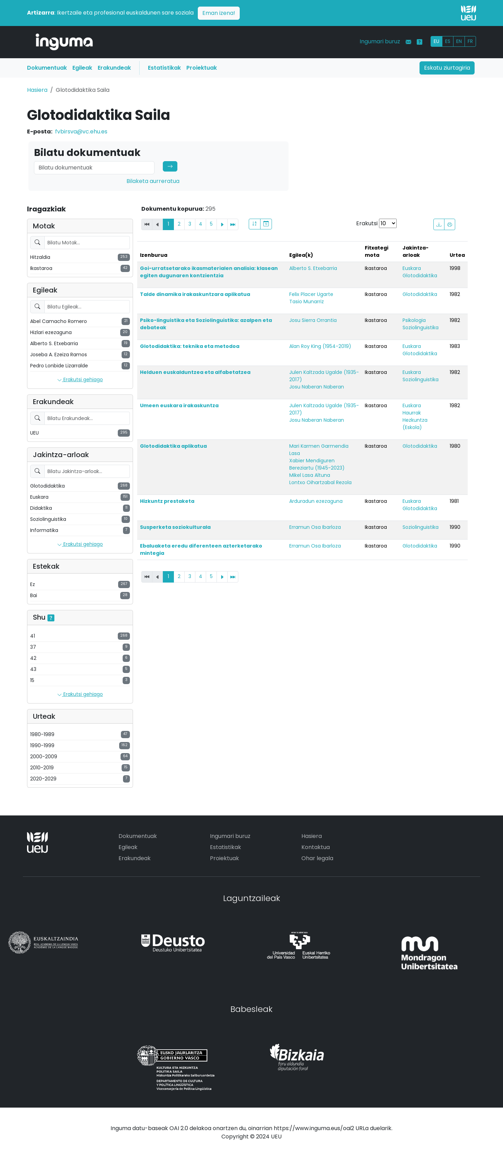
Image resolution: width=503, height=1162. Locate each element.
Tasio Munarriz (306, 301)
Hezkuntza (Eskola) (415, 424)
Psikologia (414, 320)
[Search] (94, 167)
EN (459, 41)
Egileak (82, 68)
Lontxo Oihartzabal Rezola (320, 482)
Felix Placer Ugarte (311, 294)
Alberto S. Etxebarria (313, 268)
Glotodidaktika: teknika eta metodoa (189, 346)
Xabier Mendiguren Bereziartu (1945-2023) (317, 464)
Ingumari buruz (380, 41)
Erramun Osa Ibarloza (315, 527)
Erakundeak (114, 68)
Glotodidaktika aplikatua (173, 446)
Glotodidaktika (420, 275)
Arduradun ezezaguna (316, 501)
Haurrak (412, 412)
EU (436, 41)
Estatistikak (164, 68)
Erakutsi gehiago (80, 380)
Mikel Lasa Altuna (309, 475)
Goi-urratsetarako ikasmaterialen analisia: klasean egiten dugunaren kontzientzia (209, 272)
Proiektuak (201, 68)
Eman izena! (218, 13)
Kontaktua (315, 847)
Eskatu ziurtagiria (447, 68)
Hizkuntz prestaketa (167, 501)
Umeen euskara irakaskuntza (179, 405)
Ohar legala (317, 858)
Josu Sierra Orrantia (313, 320)
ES (447, 41)
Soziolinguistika (421, 327)
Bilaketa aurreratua (152, 181)
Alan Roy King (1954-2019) (320, 346)
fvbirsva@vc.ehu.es (81, 132)
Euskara (412, 268)
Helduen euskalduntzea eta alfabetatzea (195, 372)
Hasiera (37, 90)
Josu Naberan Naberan (316, 386)
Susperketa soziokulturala (175, 527)
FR (470, 41)
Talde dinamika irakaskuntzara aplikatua (195, 294)
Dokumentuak (47, 68)
